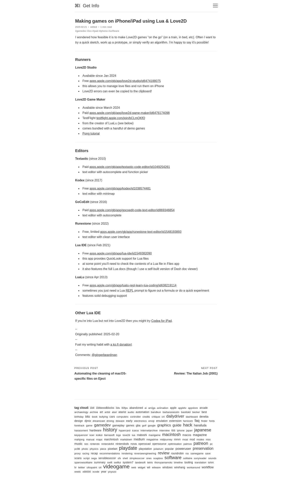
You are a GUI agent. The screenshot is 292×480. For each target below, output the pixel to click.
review (163, 453)
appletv (182, 407)
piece (103, 448)
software (172, 457)
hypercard (124, 430)
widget (141, 467)
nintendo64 (107, 443)
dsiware (120, 420)
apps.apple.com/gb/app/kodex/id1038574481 (120, 188)
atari (114, 412)
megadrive (152, 439)
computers (122, 416)
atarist (122, 412)
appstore (193, 407)
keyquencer (81, 435)
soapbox (158, 458)
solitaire (187, 458)
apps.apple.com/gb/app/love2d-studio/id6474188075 (125, 81)
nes (86, 443)
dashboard (192, 416)
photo (85, 448)
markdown (126, 439)
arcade (204, 407)
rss (187, 453)
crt (163, 416)
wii (148, 467)
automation (142, 412)
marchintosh (111, 439)
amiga (151, 407)
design (78, 420)
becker (196, 412)
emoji (151, 420)
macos (186, 435)
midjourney (166, 439)
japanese (202, 430)
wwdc (77, 471)
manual (90, 439)
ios (173, 430)
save (207, 453)
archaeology (81, 412)
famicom (188, 420)
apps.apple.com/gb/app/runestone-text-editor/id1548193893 (140, 231)
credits (146, 416)
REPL (129, 290)
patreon (201, 443)
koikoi (99, 435)
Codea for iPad (161, 320)
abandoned (136, 407)
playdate (128, 448)
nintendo (95, 443)
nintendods (122, 443)
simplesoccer (137, 458)
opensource (159, 443)
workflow (208, 467)
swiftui (117, 462)
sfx (119, 458)
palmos (187, 443)
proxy (77, 453)
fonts (212, 420)
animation (162, 407)
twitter (81, 467)
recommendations (110, 453)
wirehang (179, 467)
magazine (200, 435)
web (133, 467)
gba (138, 425)
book (94, 416)
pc (211, 443)
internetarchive (149, 430)
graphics (164, 425)
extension (175, 420)
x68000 (87, 471)
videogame (116, 466)
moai (185, 439)
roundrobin (177, 453)
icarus (135, 430)
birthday (79, 416)
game (89, 425)
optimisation (175, 443)
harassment (81, 430)
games (130, 425)
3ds (118, 407)
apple (173, 407)
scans (78, 458)
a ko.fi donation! (121, 344)
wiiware (156, 467)
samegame (197, 453)
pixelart (112, 448)
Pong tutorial (91, 133)
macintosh (171, 434)
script (86, 458)
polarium (158, 448)
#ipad (95, 31)
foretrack (79, 425)
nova (134, 443)
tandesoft (140, 462)
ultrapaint (92, 467)
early (129, 420)
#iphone (103, 31)
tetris (150, 462)
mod (192, 439)
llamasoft (109, 435)
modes (200, 439)
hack (187, 425)
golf (144, 425)
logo (118, 435)
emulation (162, 420)
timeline (178, 462)
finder (204, 420)
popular (169, 448)
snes (149, 458)
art (101, 412)
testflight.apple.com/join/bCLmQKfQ (120, 118)
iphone (181, 430)
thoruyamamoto (163, 462)
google (152, 425)
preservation (203, 448)
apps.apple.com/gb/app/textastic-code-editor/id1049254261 (129, 166)
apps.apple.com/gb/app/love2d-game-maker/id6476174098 (129, 112)
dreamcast (99, 420)
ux (100, 467)
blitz (87, 416)
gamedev (102, 425)
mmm (177, 439)
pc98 (77, 448)
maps (99, 439)
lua (133, 435)
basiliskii (186, 412)
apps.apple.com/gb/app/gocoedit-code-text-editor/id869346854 (132, 210)
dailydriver (175, 416)
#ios (89, 31)
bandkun (156, 412)
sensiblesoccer (107, 458)
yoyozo (112, 471)
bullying (103, 416)
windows (167, 467)
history (110, 429)
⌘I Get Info (86, 5)
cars (112, 416)
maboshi (142, 435)
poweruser (183, 449)
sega (94, 458)
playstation (145, 448)
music (78, 443)
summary (99, 462)
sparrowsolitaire (83, 462)
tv (75, 467)
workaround (193, 467)
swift (109, 462)
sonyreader (200, 458)
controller (135, 416)
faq (197, 421)
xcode (95, 471)
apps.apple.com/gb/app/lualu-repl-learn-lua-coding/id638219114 (133, 285)
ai (145, 407)
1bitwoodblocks (105, 407)
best (204, 412)
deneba (204, 416)
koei (92, 435)
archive (94, 412)
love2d (126, 435)
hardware (95, 430)
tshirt (211, 462)
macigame (154, 435)
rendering (127, 453)
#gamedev (81, 31)
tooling (188, 462)
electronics (140, 420)
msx (208, 439)
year (103, 471)
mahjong (79, 439)
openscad (144, 443)
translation (200, 462)
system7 (128, 462)
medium (139, 439)
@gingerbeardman (104, 355)
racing (85, 453)
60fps (125, 407)
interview (164, 430)
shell (125, 458)
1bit (92, 407)
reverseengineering (145, 453)
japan (189, 430)
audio (131, 412)
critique (156, 416)
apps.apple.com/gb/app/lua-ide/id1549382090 (121, 253)
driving (110, 420)
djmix (88, 420)
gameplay (118, 425)
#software (113, 31)
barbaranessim (171, 412)
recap (94, 453)
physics (94, 448)
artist (107, 412)
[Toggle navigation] (215, 5)
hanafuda (200, 425)
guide (177, 425)
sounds (212, 458)
